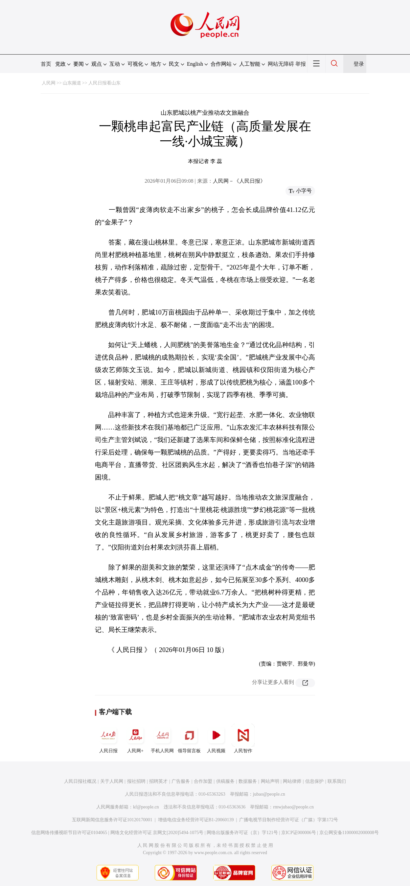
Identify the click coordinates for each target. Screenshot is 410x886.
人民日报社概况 (80, 781)
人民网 (49, 83)
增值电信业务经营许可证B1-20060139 (196, 819)
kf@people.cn (146, 806)
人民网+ (135, 738)
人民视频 (216, 738)
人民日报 (108, 738)
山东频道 (72, 83)
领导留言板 (189, 738)
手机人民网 (162, 738)
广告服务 (180, 781)
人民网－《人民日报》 (239, 181)
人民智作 (243, 738)
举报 (300, 64)
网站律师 (292, 781)
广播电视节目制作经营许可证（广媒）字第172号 (288, 819)
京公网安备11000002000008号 (349, 832)
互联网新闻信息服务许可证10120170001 (112, 819)
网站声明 (270, 781)
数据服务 (248, 781)
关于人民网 (111, 781)
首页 (46, 64)
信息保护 (314, 781)
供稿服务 (225, 781)
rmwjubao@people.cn (293, 806)
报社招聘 (136, 781)
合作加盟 (203, 781)
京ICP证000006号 (298, 832)
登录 (358, 64)
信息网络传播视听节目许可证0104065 (69, 832)
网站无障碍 (281, 64)
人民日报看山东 (104, 83)
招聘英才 (158, 781)
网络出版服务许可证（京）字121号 (242, 832)
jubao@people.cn (269, 794)
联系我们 (337, 781)
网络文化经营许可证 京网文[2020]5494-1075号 (157, 832)
